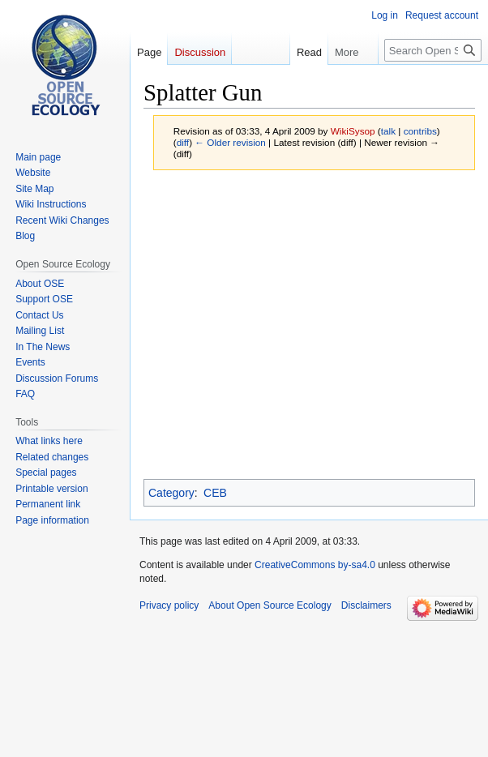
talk (388, 131)
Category (171, 492)
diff (183, 142)
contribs (420, 131)
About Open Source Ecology (269, 605)
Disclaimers (366, 605)
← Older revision (230, 142)
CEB (215, 492)
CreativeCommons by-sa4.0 (315, 565)
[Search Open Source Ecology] (433, 50)
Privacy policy (169, 605)
